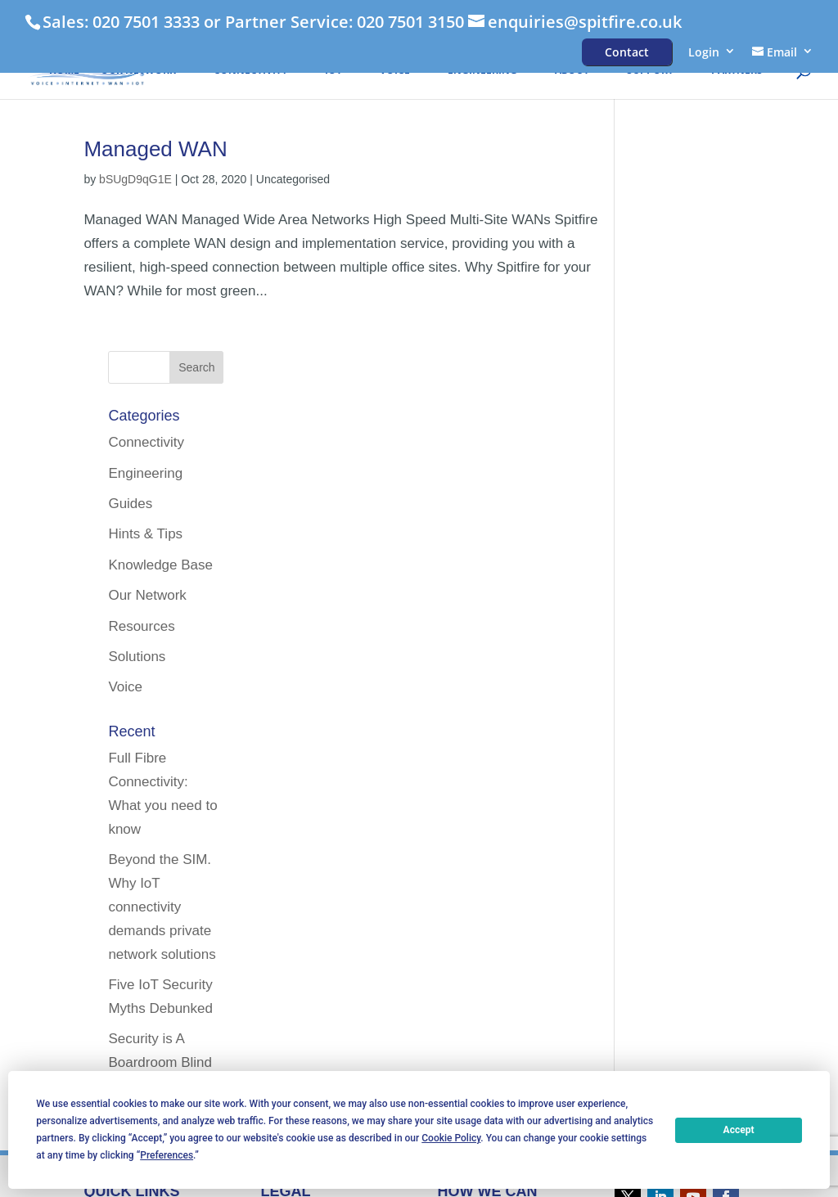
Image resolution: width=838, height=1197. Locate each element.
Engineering (482, 71)
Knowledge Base (691, 352)
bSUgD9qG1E (135, 179)
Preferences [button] (166, 1155)
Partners (737, 71)
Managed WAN (155, 149)
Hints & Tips (676, 321)
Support (650, 71)
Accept (739, 1130)
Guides (661, 291)
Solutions (667, 444)
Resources (672, 413)
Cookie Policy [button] (450, 1138)
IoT (333, 71)
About (572, 71)
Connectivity (250, 71)
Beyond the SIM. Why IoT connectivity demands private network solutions (692, 694)
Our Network (138, 71)
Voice (395, 71)
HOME (64, 71)
